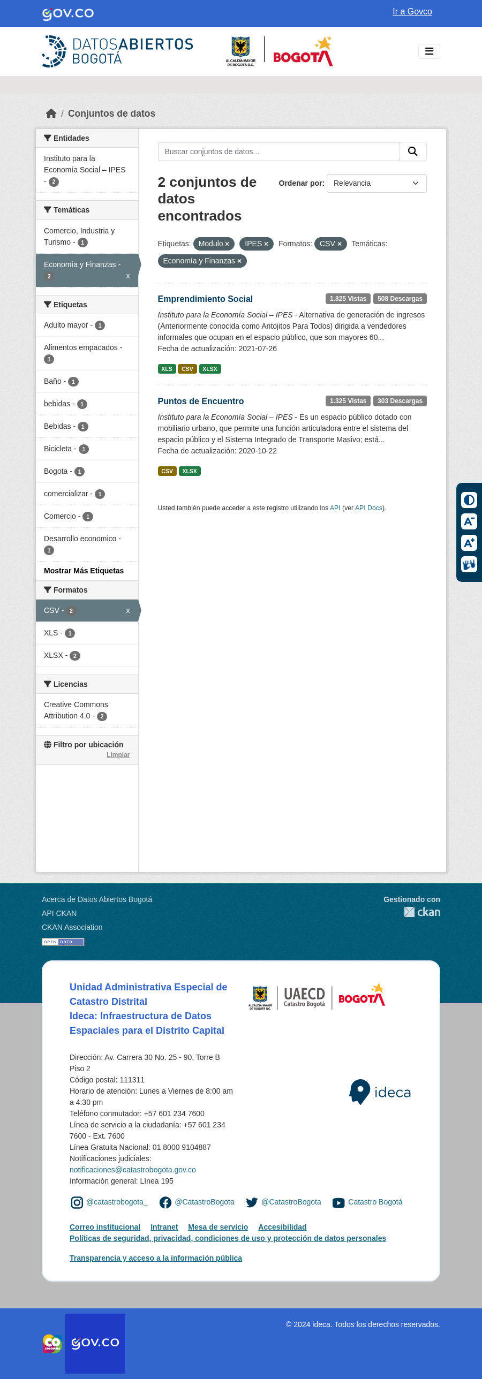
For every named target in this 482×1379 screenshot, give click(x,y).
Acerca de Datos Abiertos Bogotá (97, 899)
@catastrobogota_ (117, 1202)
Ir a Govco (412, 11)
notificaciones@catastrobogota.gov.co (133, 1169)
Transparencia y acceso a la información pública (156, 1258)
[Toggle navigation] (429, 51)
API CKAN (59, 913)
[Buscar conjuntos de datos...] (279, 151)
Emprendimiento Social (205, 299)
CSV (187, 369)
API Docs (368, 508)
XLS (166, 369)
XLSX (209, 369)
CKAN (411, 912)
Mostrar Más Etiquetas (84, 570)
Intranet (164, 1227)
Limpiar (118, 755)
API (335, 508)
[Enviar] (413, 151)
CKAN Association (72, 927)
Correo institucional (105, 1227)
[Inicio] (51, 113)
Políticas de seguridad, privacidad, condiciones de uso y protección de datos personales (228, 1238)
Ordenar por (300, 183)
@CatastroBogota (205, 1202)
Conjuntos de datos (111, 113)
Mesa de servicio (218, 1227)
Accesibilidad (282, 1227)
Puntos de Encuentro (201, 401)
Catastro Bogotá (375, 1202)
